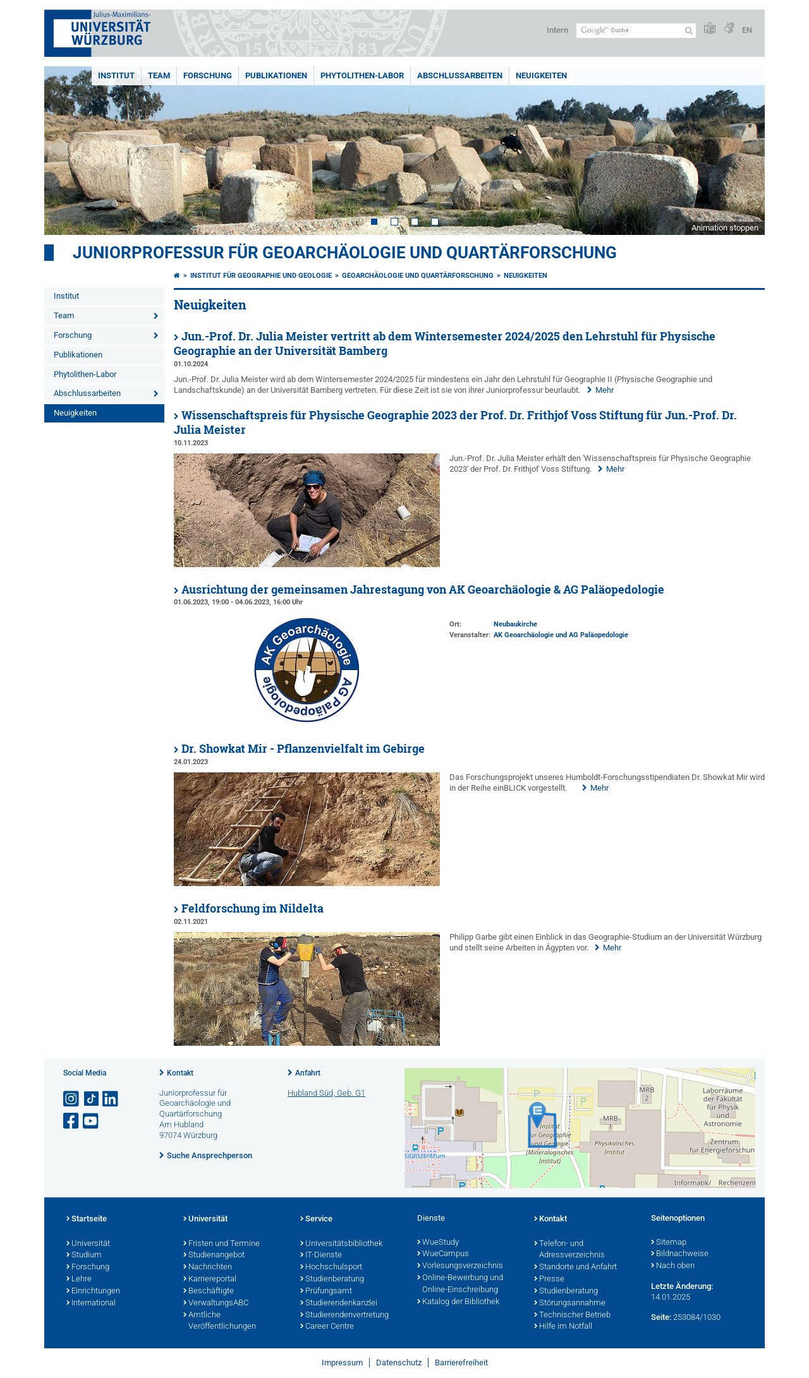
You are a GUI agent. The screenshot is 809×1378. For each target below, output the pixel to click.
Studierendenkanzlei (338, 1303)
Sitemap (668, 1243)
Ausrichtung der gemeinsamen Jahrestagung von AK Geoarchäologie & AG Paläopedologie (422, 589)
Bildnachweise (680, 1254)
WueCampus (443, 1254)
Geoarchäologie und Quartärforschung (418, 276)
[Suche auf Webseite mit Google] (636, 30)
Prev (66, 151)
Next (742, 151)
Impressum (342, 1362)
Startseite (86, 1219)
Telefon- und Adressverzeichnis (569, 1250)
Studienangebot (214, 1255)
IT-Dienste (321, 1255)
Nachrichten (207, 1267)
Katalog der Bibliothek (458, 1302)
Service (316, 1219)
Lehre (79, 1279)
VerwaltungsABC (215, 1303)
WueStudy (438, 1243)
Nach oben (673, 1266)
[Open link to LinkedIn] (111, 1099)
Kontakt (180, 1073)
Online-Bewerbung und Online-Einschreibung (460, 1284)
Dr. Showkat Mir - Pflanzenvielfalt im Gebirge (303, 748)
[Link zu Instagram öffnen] (72, 1099)
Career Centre (327, 1327)
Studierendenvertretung (344, 1315)
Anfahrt (307, 1073)
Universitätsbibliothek (341, 1244)
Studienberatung (332, 1279)
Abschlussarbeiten (459, 75)
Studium (84, 1255)
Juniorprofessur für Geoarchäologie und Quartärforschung (345, 252)
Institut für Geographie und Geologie (261, 276)
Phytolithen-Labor (362, 75)
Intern (557, 30)
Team (159, 75)
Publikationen (276, 75)
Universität (88, 1244)
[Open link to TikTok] (91, 1099)
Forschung (207, 75)
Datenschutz (399, 1362)
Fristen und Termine (221, 1244)
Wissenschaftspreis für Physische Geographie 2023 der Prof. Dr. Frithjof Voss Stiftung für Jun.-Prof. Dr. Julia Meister (455, 422)
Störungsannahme (569, 1303)
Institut (116, 75)
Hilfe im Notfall (563, 1327)
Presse (549, 1279)
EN (747, 30)
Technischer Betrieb (572, 1315)
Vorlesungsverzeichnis (460, 1266)
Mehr (604, 390)
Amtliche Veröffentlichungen (219, 1321)
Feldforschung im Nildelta (252, 908)
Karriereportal (209, 1279)
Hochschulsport (331, 1267)
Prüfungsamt (326, 1291)
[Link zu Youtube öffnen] (91, 1121)
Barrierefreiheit (461, 1362)
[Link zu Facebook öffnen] (72, 1121)
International (91, 1303)
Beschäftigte (208, 1291)
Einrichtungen (93, 1291)
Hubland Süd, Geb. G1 (326, 1093)
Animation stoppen (724, 227)
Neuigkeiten (541, 75)
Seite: (661, 1317)
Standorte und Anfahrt (575, 1267)
